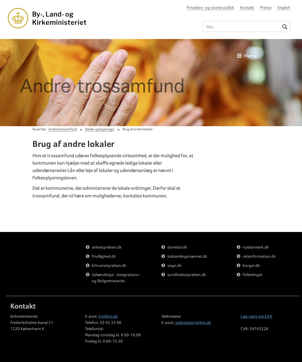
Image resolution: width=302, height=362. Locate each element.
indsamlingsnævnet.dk (187, 256)
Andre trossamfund (62, 129)
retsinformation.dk (259, 256)
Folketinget (252, 274)
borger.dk (251, 265)
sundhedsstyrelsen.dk (186, 274)
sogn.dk (174, 265)
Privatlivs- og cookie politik (210, 7)
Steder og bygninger (99, 129)
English (283, 7)
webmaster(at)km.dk (193, 322)
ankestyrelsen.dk (107, 247)
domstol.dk (177, 247)
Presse (266, 7)
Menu (247, 56)
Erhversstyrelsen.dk (109, 265)
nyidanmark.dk (256, 247)
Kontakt (247, 7)
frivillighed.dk (104, 256)
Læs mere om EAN (256, 316)
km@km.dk (108, 316)
